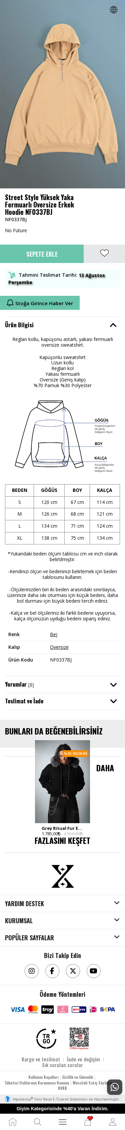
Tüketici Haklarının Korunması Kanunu (36, 1082)
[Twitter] (73, 971)
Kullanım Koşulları (43, 1077)
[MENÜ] (63, 1122)
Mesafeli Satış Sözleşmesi (95, 1082)
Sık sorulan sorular (62, 1064)
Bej (53, 634)
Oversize (59, 647)
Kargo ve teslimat (41, 1059)
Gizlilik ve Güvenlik (77, 1077)
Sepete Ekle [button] (42, 253)
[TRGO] (46, 1039)
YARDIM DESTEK (24, 903)
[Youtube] (94, 971)
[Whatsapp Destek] (114, 1087)
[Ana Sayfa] (13, 1122)
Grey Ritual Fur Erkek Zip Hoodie (62, 828)
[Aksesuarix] (62, 876)
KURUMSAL (19, 921)
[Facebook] (52, 971)
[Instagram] (32, 971)
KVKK (62, 1088)
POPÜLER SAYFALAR (29, 938)
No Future (16, 230)
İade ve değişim (83, 1059)
